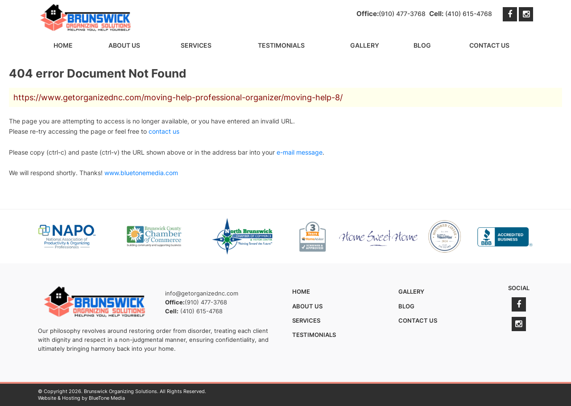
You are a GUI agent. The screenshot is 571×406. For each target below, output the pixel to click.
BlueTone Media (107, 398)
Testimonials (281, 45)
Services (196, 45)
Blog (422, 45)
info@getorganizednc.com (201, 293)
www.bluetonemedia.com (141, 172)
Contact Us (489, 45)
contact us (164, 131)
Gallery (364, 45)
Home (63, 45)
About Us (124, 45)
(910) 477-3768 (402, 13)
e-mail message (300, 152)
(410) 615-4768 (468, 13)
